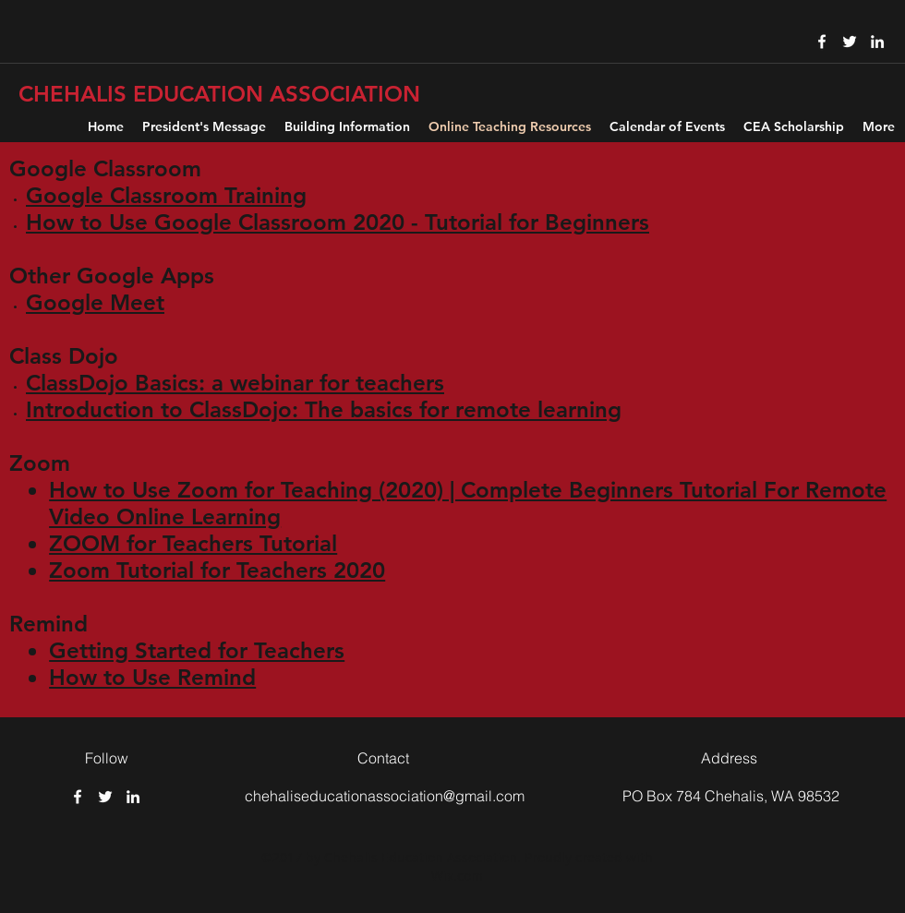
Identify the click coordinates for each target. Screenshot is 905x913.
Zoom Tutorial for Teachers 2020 (217, 570)
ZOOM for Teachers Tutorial (193, 543)
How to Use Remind (152, 677)
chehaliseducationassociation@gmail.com (385, 796)
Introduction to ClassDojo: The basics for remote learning (323, 409)
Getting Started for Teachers (196, 650)
